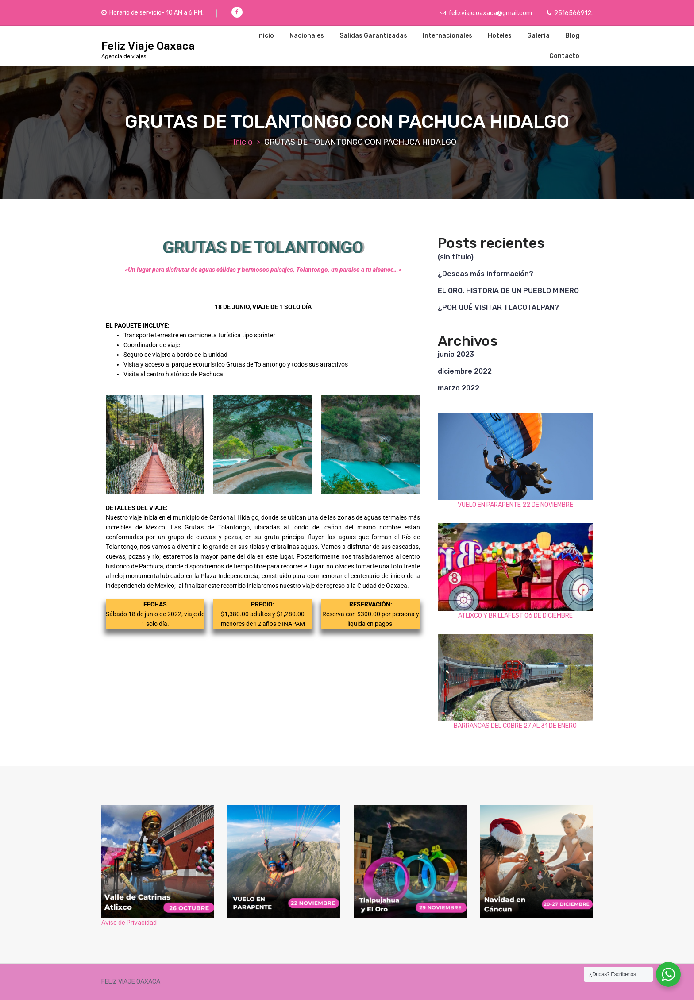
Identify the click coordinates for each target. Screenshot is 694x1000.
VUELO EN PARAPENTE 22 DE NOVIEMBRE (515, 505)
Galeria (538, 35)
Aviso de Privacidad (129, 923)
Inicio (265, 35)
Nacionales (306, 35)
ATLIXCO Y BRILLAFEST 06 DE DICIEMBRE (515, 615)
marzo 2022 (458, 388)
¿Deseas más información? (485, 274)
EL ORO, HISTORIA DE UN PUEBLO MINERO (508, 290)
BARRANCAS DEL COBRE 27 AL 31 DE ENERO (515, 726)
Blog (572, 35)
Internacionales (447, 35)
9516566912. (570, 13)
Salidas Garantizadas (373, 35)
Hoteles (500, 35)
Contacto (564, 56)
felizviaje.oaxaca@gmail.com (486, 13)
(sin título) (456, 257)
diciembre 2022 (465, 371)
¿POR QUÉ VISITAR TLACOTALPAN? (498, 307)
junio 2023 (456, 354)
